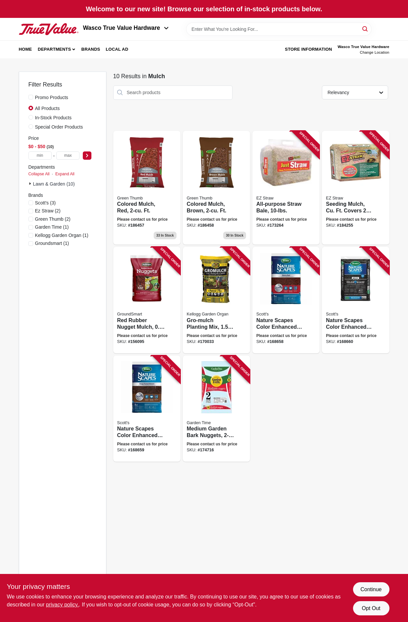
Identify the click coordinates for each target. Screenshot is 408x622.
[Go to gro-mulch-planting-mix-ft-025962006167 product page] (216, 300)
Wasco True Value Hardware (126, 28)
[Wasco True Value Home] (48, 29)
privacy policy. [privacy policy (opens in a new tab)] (62, 604)
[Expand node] (30, 183)
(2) (48, 210)
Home (25, 49)
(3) (45, 202)
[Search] (365, 28)
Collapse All (39, 174)
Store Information (308, 49)
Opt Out (371, 608)
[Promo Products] (30, 97)
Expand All (65, 174)
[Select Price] (87, 155)
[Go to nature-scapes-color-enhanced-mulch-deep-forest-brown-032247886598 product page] (146, 409)
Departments (54, 49)
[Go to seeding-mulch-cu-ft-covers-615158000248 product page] (355, 188)
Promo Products (51, 97)
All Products (47, 108)
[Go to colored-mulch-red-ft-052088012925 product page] (146, 188)
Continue (371, 589)
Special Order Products (59, 127)
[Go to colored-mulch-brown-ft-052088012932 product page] (216, 188)
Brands (90, 49)
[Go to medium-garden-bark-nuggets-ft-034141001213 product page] (216, 409)
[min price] (40, 155)
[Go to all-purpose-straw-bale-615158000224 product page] (286, 188)
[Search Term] (279, 29)
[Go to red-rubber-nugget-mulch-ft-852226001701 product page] (146, 300)
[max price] (67, 155)
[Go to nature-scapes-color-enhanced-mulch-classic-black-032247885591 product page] (355, 300)
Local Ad (117, 49)
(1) (52, 227)
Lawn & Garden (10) (54, 184)
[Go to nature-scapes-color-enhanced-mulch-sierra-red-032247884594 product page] (286, 300)
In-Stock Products (53, 117)
